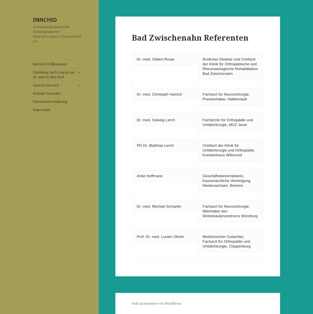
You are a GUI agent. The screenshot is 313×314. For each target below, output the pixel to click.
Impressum (41, 110)
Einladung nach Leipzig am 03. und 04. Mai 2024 (54, 74)
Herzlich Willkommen (50, 64)
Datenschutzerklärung (50, 101)
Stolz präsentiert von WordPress (156, 303)
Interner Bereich (46, 85)
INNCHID (45, 19)
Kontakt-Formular (47, 93)
